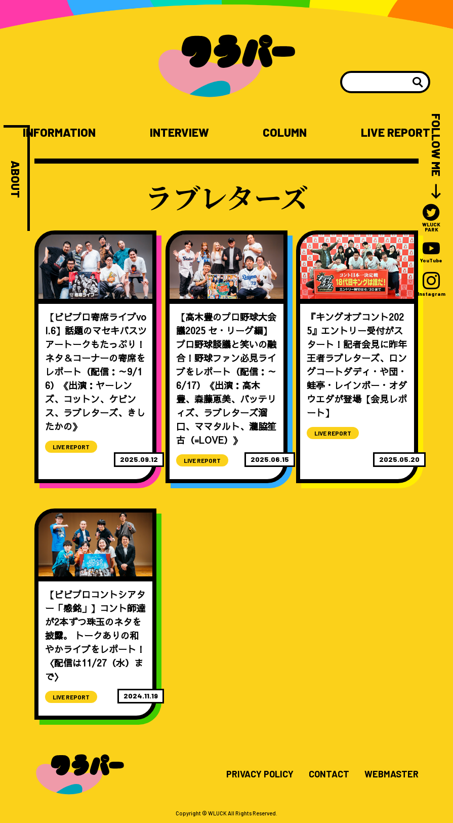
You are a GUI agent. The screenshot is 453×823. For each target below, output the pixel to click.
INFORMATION (59, 132)
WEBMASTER (391, 774)
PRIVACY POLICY (260, 774)
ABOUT (15, 179)
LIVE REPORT (395, 132)
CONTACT (329, 774)
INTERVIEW (179, 132)
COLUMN (285, 132)
